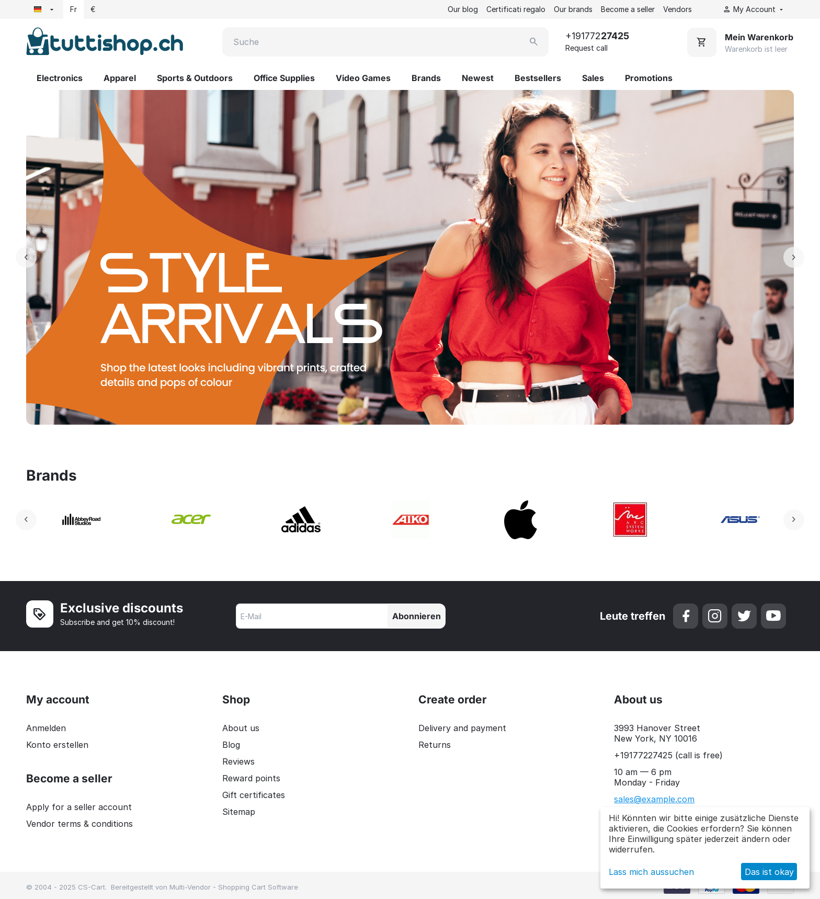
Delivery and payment (462, 728)
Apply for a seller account (79, 807)
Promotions (649, 78)
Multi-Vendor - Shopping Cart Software (233, 887)
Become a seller (628, 9)
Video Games (363, 78)
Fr (73, 9)
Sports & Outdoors (195, 78)
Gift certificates (253, 795)
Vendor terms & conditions (79, 823)
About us (240, 728)
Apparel (120, 78)
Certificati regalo (515, 9)
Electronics (60, 78)
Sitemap (238, 811)
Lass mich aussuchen (651, 872)
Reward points (251, 778)
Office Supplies (284, 78)
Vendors (677, 9)
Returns (434, 744)
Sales (593, 78)
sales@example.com (654, 799)
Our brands (573, 9)
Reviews (238, 761)
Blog (231, 744)
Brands (426, 78)
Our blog (463, 9)
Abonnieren (416, 616)
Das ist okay (769, 872)
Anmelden (46, 728)
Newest (478, 78)
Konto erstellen (57, 744)
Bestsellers (538, 78)
